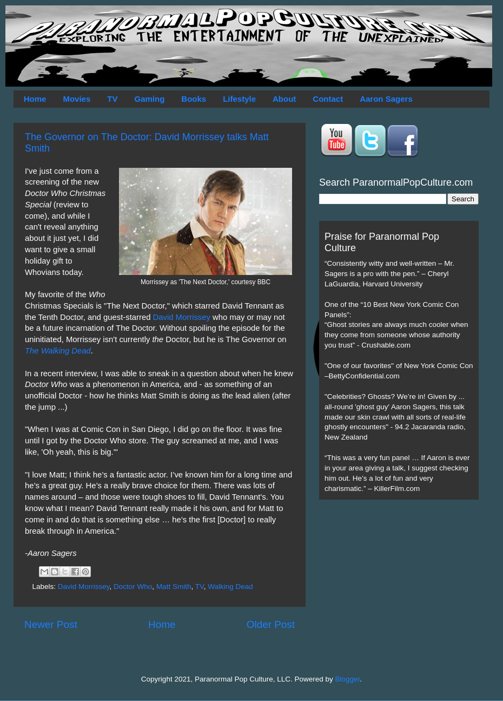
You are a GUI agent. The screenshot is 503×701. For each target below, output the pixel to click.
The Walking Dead (58, 350)
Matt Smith (173, 586)
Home (35, 98)
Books (193, 98)
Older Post (271, 624)
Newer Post (50, 624)
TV (112, 98)
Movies (76, 98)
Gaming (149, 98)
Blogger (347, 679)
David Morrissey (181, 317)
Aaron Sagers (386, 98)
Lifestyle (239, 98)
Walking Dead (230, 586)
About (284, 98)
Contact (328, 98)
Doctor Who (133, 586)
